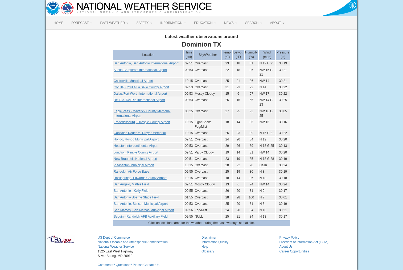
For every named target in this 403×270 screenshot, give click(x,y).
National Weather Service (116, 246)
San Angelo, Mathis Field (131, 184)
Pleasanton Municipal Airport (134, 165)
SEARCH (253, 23)
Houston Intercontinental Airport (136, 146)
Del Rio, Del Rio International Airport (139, 100)
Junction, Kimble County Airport (136, 152)
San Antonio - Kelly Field (131, 191)
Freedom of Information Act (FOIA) (303, 242)
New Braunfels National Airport (135, 159)
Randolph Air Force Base (131, 171)
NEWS (230, 23)
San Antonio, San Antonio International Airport (146, 63)
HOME (58, 23)
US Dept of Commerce (114, 237)
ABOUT (277, 23)
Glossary (208, 251)
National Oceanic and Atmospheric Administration (133, 242)
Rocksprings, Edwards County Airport (140, 178)
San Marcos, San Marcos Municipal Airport (144, 210)
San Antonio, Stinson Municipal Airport (141, 204)
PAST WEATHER (114, 23)
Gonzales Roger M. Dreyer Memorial (140, 133)
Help (205, 246)
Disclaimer (209, 237)
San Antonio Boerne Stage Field (136, 197)
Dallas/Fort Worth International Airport (140, 93)
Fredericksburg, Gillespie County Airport (142, 122)
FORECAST (81, 23)
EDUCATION (205, 23)
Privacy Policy (289, 237)
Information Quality (215, 242)
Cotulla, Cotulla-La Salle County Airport (141, 87)
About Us (286, 246)
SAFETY (144, 23)
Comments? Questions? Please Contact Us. (129, 265)
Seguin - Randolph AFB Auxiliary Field (141, 216)
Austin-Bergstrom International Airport (140, 70)
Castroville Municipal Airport (133, 81)
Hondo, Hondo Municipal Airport (136, 139)
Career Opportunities (294, 251)
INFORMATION (173, 23)
